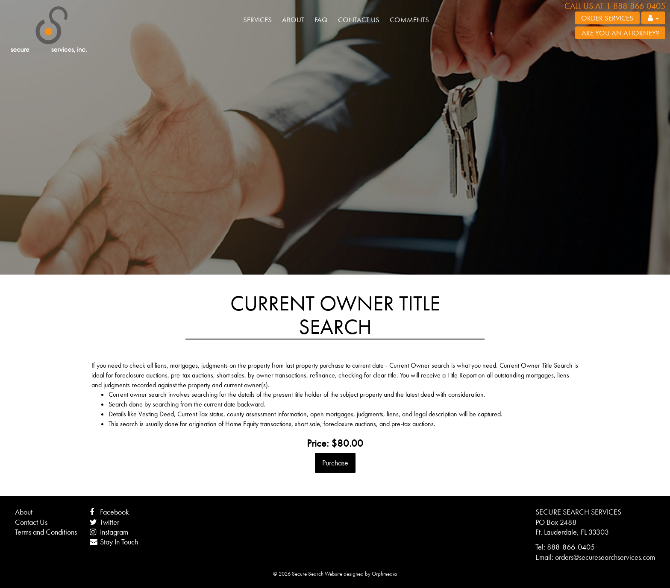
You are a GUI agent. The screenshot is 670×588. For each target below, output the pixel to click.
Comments (409, 19)
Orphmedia (384, 573)
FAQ (321, 19)
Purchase (335, 463)
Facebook (109, 512)
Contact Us (358, 19)
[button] (653, 18)
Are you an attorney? (620, 33)
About (293, 19)
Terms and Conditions (46, 532)
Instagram (109, 532)
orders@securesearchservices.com (605, 557)
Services (257, 19)
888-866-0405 (571, 547)
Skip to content (35, 48)
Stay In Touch (114, 542)
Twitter (104, 522)
